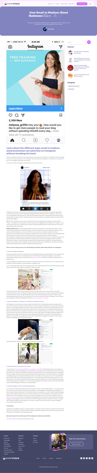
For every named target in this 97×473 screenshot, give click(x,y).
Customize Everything (9, 452)
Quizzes (6, 442)
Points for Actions (8, 450)
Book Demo (71, 3)
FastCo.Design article (12, 397)
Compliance (58, 458)
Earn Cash (35, 442)
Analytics (6, 454)
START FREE (82, 3)
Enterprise (20, 442)
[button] (51, 3)
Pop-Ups (6, 448)
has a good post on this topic (40, 298)
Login (90, 3)
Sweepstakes (7, 440)
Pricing (57, 3)
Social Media (7, 444)
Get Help (20, 450)
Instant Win (6, 438)
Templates (20, 438)
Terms (38, 458)
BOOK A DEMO (76, 444)
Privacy (44, 458)
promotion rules (36, 257)
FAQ (19, 440)
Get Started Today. (11, 419)
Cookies (51, 458)
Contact (35, 440)
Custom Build (63, 3)
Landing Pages (7, 446)
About (34, 438)
